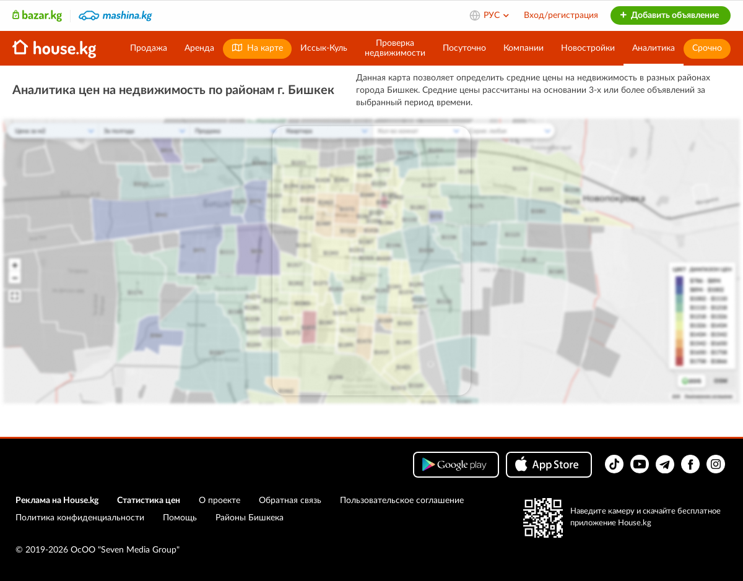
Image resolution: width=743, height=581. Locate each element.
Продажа (148, 48)
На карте (257, 48)
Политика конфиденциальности (79, 518)
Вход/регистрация (561, 15)
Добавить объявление (669, 15)
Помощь (180, 518)
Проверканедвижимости (395, 48)
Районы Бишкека (249, 518)
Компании (523, 48)
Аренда (199, 48)
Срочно (707, 48)
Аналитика (653, 48)
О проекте (219, 500)
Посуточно (464, 48)
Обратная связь (290, 500)
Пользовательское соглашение (402, 500)
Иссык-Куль (323, 48)
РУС (497, 15)
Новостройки (588, 48)
